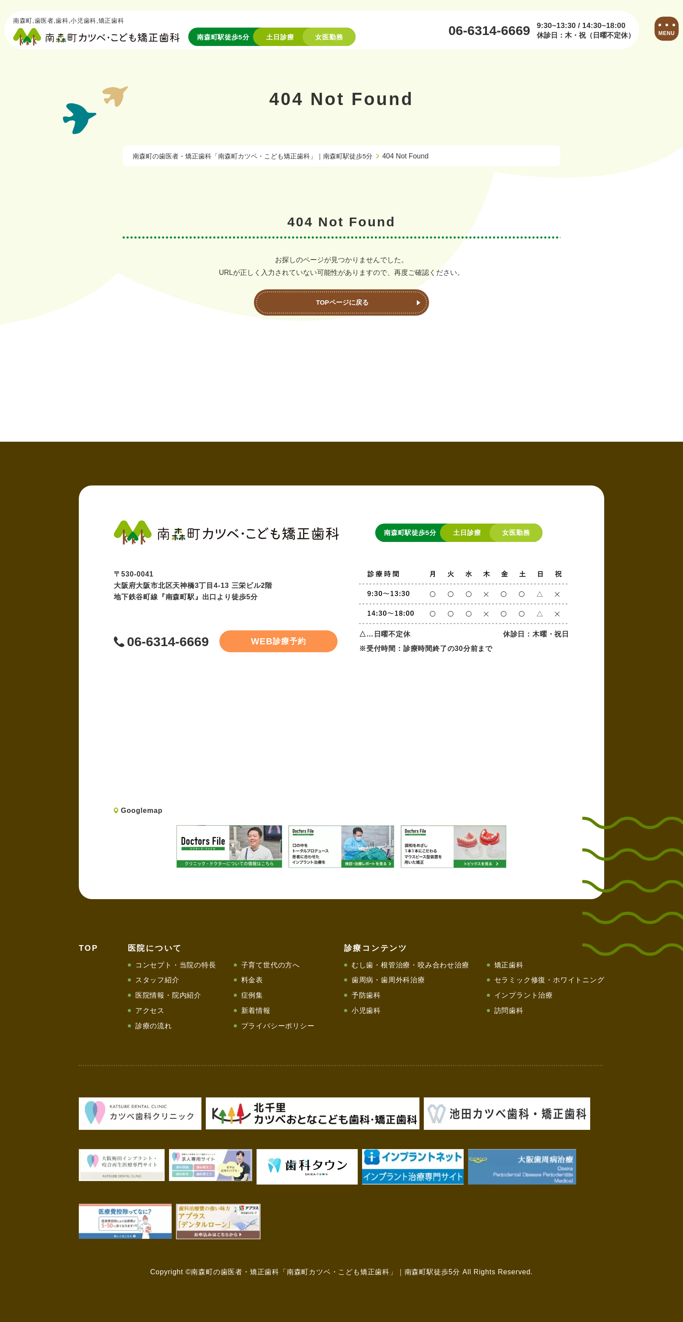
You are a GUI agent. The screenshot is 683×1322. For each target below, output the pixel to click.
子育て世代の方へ (270, 965)
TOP (89, 948)
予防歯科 (366, 995)
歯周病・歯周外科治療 (388, 980)
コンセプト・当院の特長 (175, 965)
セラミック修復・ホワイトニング (549, 980)
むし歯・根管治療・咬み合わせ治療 (410, 965)
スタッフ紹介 (157, 980)
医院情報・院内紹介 (168, 995)
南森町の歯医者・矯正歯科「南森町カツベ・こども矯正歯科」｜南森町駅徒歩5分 (261, 156)
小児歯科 (366, 1010)
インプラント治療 (523, 995)
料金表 (252, 980)
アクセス (150, 1010)
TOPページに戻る (341, 302)
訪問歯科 (509, 1010)
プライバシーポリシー (278, 1026)
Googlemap (141, 810)
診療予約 (267, 641)
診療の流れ (153, 1026)
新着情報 (256, 1010)
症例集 (252, 995)
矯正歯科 (509, 965)
